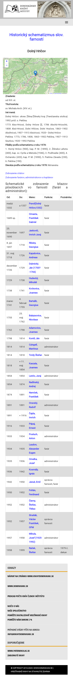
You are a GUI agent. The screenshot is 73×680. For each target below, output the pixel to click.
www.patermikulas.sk (19, 650)
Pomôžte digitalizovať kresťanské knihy (27, 615)
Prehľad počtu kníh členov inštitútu (26, 596)
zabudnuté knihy (16, 655)
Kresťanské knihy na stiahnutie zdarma (30, 671)
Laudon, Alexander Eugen (34, 448)
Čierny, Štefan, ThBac (32, 504)
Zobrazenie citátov (14, 173)
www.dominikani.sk (18, 586)
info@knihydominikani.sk (21, 634)
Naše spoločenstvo (17, 610)
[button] (35, 73)
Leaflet (50, 93)
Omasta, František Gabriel (33, 218)
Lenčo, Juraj (35, 376)
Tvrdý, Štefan (35, 355)
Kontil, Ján (34, 338)
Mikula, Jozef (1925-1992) (35, 537)
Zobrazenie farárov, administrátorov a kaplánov (29, 177)
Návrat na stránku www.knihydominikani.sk (31, 576)
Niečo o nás (13, 606)
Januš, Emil (34, 482)
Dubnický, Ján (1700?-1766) (34, 267)
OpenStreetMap (57, 93)
